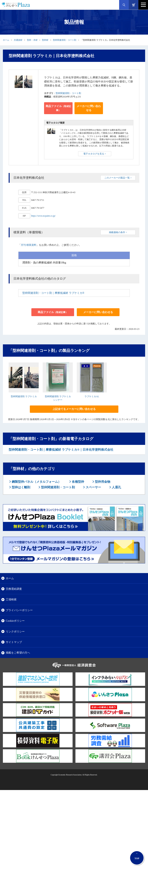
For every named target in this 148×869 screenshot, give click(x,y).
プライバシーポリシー (19, 610)
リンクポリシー (15, 631)
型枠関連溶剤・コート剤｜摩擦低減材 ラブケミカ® (53, 293)
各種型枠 (77, 481)
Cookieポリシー (15, 620)
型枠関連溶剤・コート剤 (64, 40)
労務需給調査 (14, 588)
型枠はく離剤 (20, 487)
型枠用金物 (102, 481)
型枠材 (45, 40)
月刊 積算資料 (28, 244)
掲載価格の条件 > (118, 232)
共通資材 (18, 40)
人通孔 (116, 487)
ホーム (6, 40)
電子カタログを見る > (94, 153)
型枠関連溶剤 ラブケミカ (24, 396)
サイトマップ (14, 642)
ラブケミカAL (91, 396)
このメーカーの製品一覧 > (118, 177)
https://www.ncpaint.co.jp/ (43, 215)
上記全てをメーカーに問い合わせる (74, 409)
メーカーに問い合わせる (89, 108)
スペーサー (93, 487)
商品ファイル (58, 108)
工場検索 (11, 599)
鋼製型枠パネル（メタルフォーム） (36, 481)
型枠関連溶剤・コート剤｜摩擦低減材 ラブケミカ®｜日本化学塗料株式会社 (61, 449)
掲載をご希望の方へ (18, 652)
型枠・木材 (32, 40)
